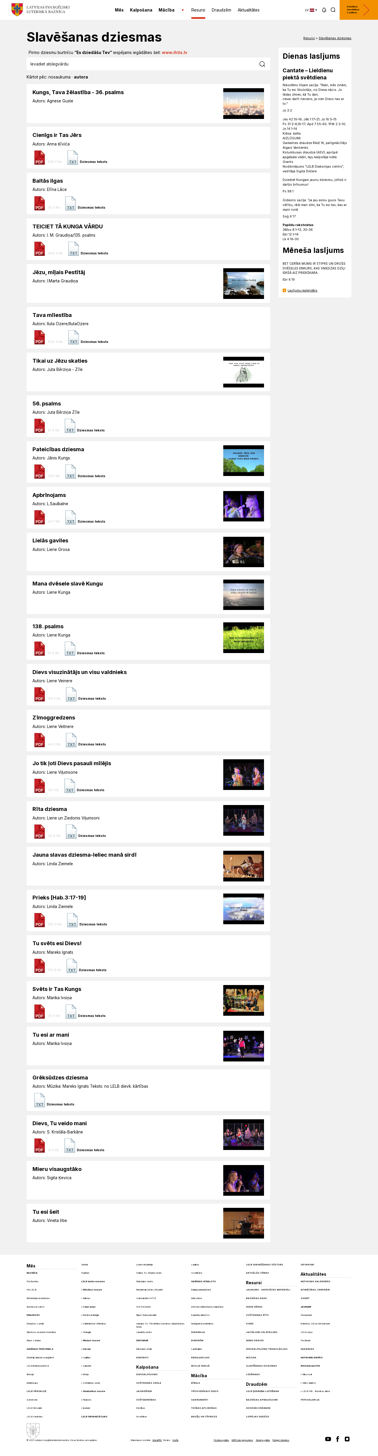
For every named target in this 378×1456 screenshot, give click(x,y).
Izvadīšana (196, 1273)
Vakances (307, 1349)
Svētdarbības (146, 1399)
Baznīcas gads (256, 1298)
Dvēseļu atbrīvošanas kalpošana (207, 1307)
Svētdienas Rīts (257, 1315)
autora (81, 77)
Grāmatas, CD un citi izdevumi (315, 1323)
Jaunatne (87, 1366)
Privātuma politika (221, 1440)
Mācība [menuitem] (167, 10)
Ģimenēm (197, 1340)
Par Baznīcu (32, 1281)
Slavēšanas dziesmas (335, 38)
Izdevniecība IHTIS (146, 1298)
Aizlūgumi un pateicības (202, 1323)
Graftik (175, 1440)
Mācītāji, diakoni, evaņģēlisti (40, 1357)
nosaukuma (59, 77)
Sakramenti (199, 1399)
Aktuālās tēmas (257, 1273)
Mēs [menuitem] (119, 10)
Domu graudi (255, 1340)
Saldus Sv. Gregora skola (148, 1273)
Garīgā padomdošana (201, 1289)
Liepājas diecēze (257, 1416)
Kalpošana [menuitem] (141, 10)
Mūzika (251, 1357)
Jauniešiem (144, 1391)
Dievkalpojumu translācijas (267, 1349)
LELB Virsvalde (34, 1408)
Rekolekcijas (200, 1357)
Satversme (32, 1399)
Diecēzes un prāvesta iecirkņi (41, 1332)
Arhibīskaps (32, 1383)
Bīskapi (30, 1374)
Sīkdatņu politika (263, 1440)
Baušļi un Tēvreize (204, 1416)
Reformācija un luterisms (38, 1298)
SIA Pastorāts (143, 1307)
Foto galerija (310, 1399)
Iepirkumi (307, 1264)
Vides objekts (309, 1383)
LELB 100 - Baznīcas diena (316, 1391)
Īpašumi (86, 1408)
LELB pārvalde (36, 1391)
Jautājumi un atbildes (262, 1332)
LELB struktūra (34, 1416)
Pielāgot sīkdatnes (281, 1440)
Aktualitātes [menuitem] (249, 10)
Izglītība (86, 1357)
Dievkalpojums (147, 1374)
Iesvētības (141, 1416)
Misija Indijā (200, 1366)
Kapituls (85, 1273)
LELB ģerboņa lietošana (262, 1391)
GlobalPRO (157, 1440)
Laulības (195, 1264)
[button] (324, 9)
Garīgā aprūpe (89, 1307)
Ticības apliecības (204, 1408)
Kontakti (142, 1357)
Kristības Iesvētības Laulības (358, 10)
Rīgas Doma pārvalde (146, 1315)
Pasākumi (305, 1340)
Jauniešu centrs (144, 1332)
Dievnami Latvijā (144, 1349)
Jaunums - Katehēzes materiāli (268, 1289)
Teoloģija (87, 1332)
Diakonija (87, 1349)
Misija (86, 1374)
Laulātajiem (196, 1349)
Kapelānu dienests (200, 1315)
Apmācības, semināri (315, 1289)
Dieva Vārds (254, 1307)
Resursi (309, 38)
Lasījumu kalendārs (302, 290)
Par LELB (31, 1289)
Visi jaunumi (306, 1315)
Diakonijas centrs (144, 1281)
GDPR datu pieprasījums (242, 1440)
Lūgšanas (253, 1374)
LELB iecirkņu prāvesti (38, 1366)
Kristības (140, 1408)
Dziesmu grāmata (258, 1408)
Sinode (84, 1264)
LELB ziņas (307, 1332)
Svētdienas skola (91, 1383)
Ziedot (305, 1298)
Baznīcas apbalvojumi (262, 1399)
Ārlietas (86, 1298)
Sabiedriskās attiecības (94, 1323)
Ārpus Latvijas (34, 1340)
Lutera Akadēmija (144, 1264)
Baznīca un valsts (36, 1307)
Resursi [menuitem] (198, 10)
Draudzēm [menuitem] (221, 10)
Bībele (195, 1383)
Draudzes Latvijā (35, 1323)
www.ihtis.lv (174, 52)
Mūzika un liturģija (91, 1315)
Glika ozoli (307, 1374)
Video (249, 1323)
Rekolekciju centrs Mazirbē (149, 1289)
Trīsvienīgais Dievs (205, 1391)
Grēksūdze (196, 1298)
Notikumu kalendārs (315, 1281)
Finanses (87, 1399)
